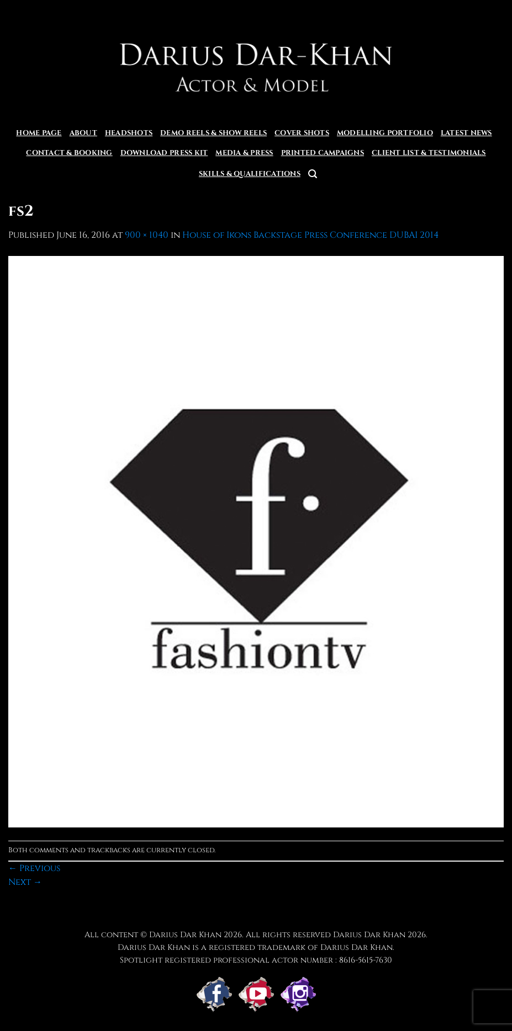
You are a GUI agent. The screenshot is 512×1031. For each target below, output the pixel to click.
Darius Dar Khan (369, 934)
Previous (34, 868)
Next (25, 882)
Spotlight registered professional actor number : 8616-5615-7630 (256, 960)
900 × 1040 (146, 235)
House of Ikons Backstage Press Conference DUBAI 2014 (310, 235)
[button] (312, 174)
